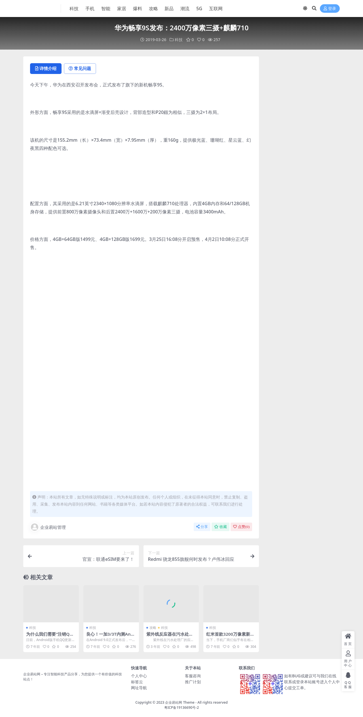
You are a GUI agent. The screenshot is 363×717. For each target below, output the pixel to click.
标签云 (137, 681)
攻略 (152, 627)
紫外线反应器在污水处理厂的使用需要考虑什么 (169, 636)
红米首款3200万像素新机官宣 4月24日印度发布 (230, 636)
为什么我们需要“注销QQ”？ (47, 636)
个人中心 (139, 675)
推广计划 (193, 681)
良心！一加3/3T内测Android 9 (110, 636)
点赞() (241, 526)
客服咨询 (193, 675)
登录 (330, 9)
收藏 (220, 526)
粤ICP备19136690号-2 (181, 707)
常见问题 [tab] (80, 68)
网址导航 (139, 687)
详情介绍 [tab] (45, 68)
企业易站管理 (48, 526)
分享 (202, 526)
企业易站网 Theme (179, 702)
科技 (179, 39)
